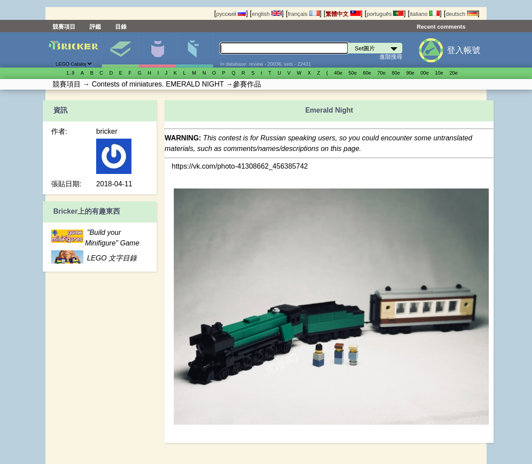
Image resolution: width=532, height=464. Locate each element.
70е (381, 72)
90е (410, 72)
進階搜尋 (390, 56)
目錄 (121, 26)
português (385, 14)
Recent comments (441, 26)
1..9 (70, 72)
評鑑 (95, 26)
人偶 (157, 50)
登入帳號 (463, 50)
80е (396, 72)
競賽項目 (63, 26)
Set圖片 (120, 50)
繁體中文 (343, 14)
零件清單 (194, 50)
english (267, 14)
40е (338, 72)
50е (352, 72)
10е (439, 72)
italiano (425, 14)
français (303, 14)
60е (367, 72)
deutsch (461, 14)
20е (454, 72)
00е (424, 72)
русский (231, 14)
